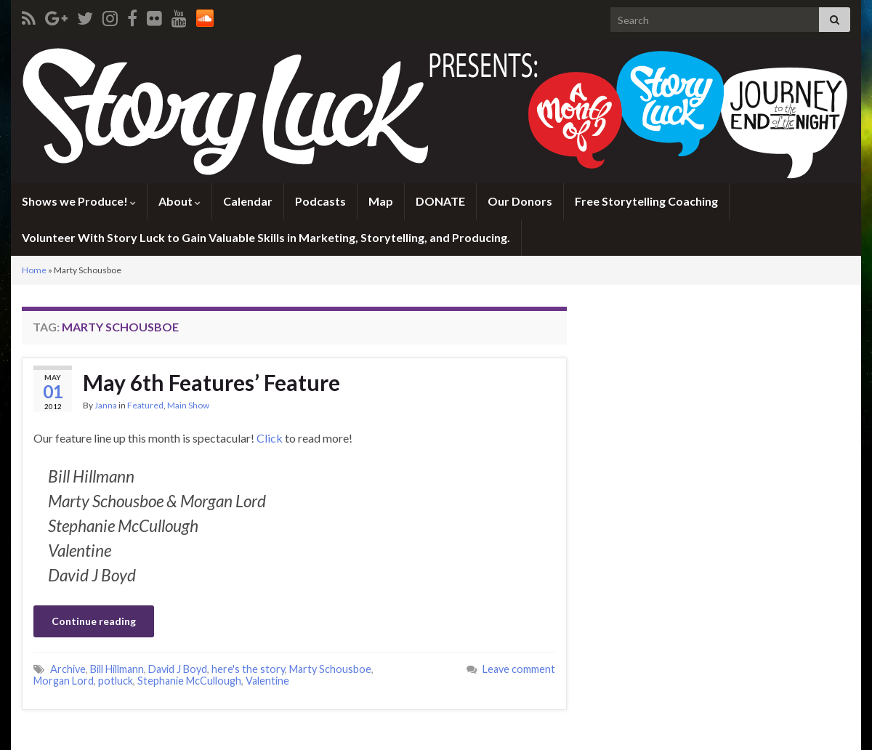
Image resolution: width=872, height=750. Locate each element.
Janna (105, 405)
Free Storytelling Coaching (646, 201)
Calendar (247, 201)
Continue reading (94, 621)
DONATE (440, 201)
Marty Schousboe (330, 669)
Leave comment (519, 669)
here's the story (248, 669)
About (179, 201)
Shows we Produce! (79, 201)
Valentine (267, 680)
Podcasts (320, 201)
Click (270, 438)
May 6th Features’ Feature (211, 382)
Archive (68, 669)
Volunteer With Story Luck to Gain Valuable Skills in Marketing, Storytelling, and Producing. (266, 237)
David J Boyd (177, 669)
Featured (145, 405)
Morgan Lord (63, 680)
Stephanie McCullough (189, 680)
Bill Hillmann (117, 669)
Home (34, 270)
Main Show (188, 405)
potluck (115, 680)
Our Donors (520, 201)
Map (380, 201)
